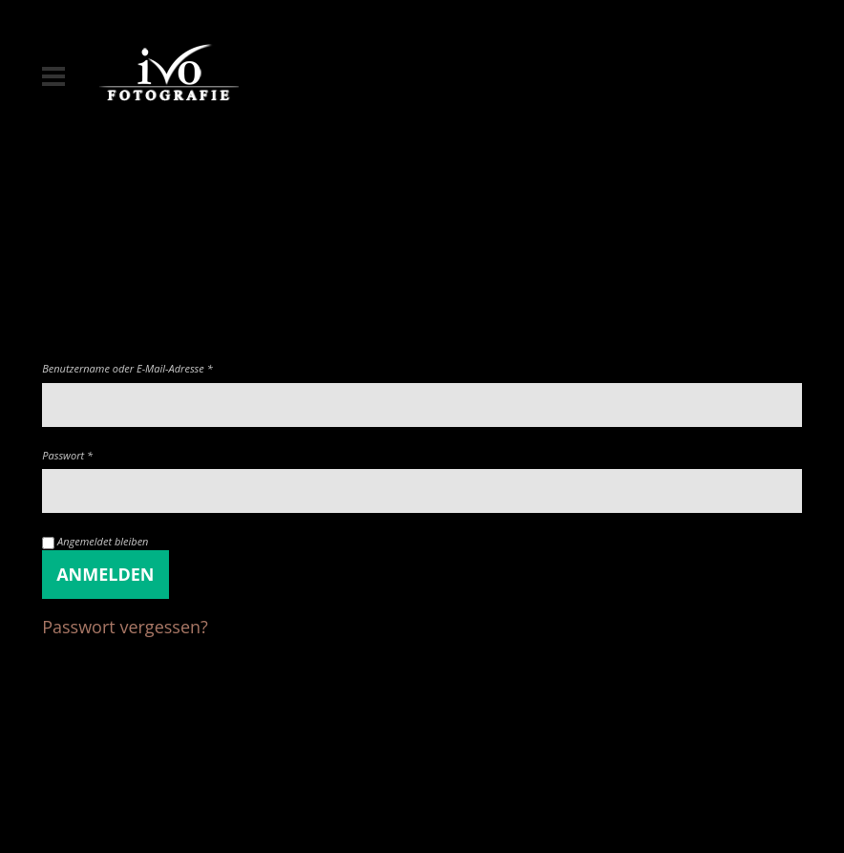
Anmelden (105, 574)
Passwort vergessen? (125, 626)
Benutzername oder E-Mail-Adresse (127, 368)
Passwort (67, 455)
